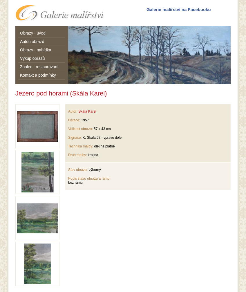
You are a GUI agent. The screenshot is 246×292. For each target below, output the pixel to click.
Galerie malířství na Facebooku (178, 9)
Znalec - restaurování (39, 66)
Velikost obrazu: (80, 129)
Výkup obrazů (32, 58)
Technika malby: (80, 146)
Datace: (74, 120)
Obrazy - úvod (33, 33)
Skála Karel (87, 111)
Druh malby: (77, 155)
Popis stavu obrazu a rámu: (89, 178)
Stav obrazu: (78, 170)
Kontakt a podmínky (38, 75)
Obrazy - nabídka (35, 50)
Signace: (75, 138)
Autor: (72, 111)
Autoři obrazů (32, 41)
